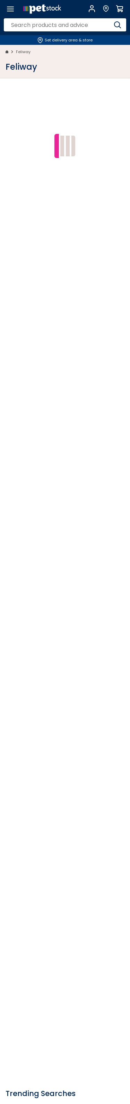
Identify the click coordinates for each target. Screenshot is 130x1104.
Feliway (23, 52)
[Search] (117, 24)
